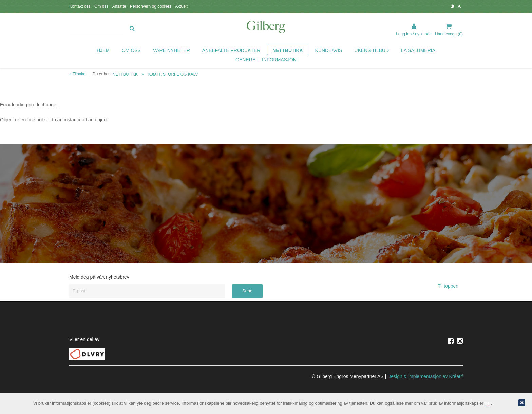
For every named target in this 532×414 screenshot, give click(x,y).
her (488, 403)
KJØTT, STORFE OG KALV (173, 74)
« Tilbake (77, 74)
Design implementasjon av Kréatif (425, 376)
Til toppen (450, 286)
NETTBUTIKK (125, 74)
